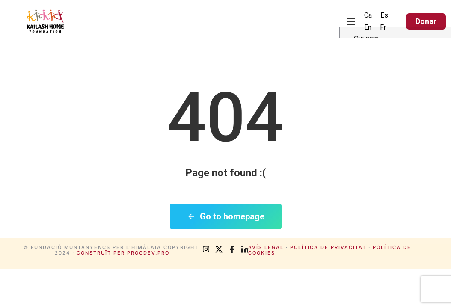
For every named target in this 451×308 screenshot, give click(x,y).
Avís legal (266, 247)
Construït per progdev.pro (123, 253)
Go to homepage (225, 216)
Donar (425, 21)
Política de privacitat (328, 247)
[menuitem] (368, 15)
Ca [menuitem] (368, 15)
